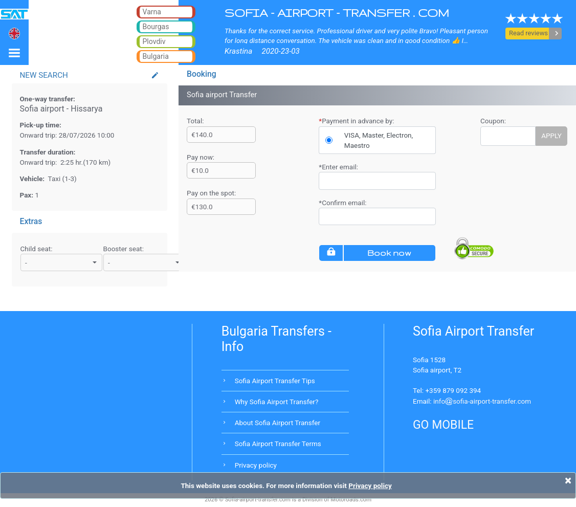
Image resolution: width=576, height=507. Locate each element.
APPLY (551, 135)
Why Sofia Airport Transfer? (277, 402)
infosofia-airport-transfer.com (482, 401)
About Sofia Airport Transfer (277, 422)
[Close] (568, 480)
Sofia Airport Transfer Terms (278, 443)
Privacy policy (256, 465)
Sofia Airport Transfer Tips (275, 381)
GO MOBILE (443, 425)
